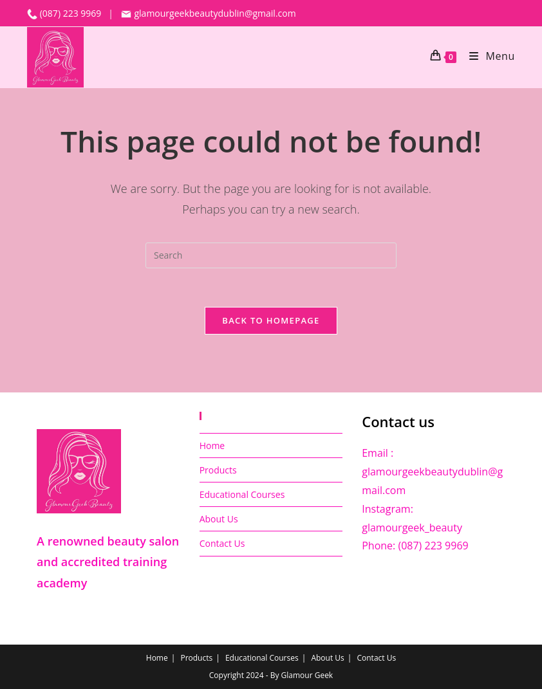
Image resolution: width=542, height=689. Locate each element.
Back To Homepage (270, 320)
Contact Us (222, 543)
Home (212, 445)
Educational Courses (242, 494)
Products (218, 470)
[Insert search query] (271, 255)
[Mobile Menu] (487, 56)
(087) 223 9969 (72, 13)
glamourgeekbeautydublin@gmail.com (208, 13)
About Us (219, 519)
